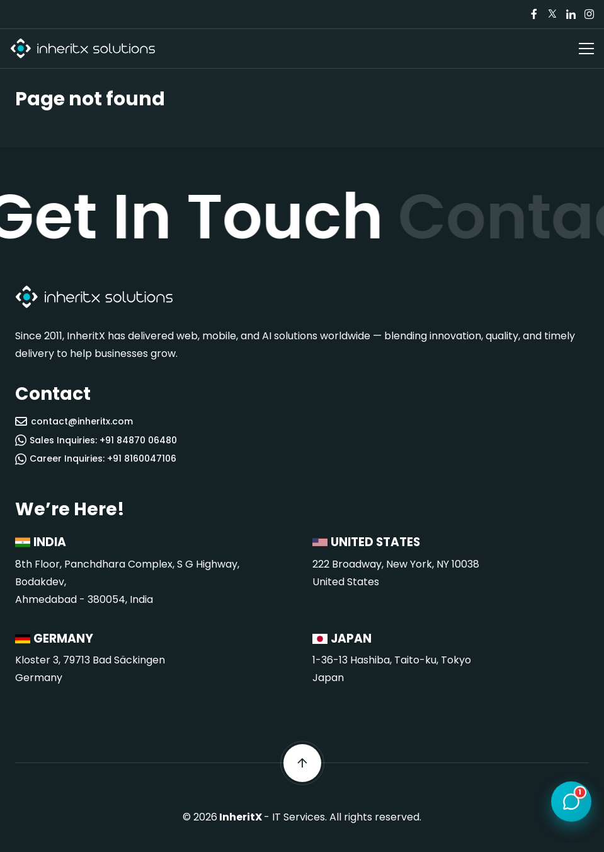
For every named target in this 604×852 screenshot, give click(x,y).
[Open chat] (571, 802)
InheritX (240, 817)
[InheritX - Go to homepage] (82, 48)
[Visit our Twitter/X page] (552, 14)
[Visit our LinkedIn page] (571, 14)
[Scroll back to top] (302, 763)
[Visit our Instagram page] (589, 14)
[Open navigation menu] (586, 48)
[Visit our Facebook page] (534, 14)
